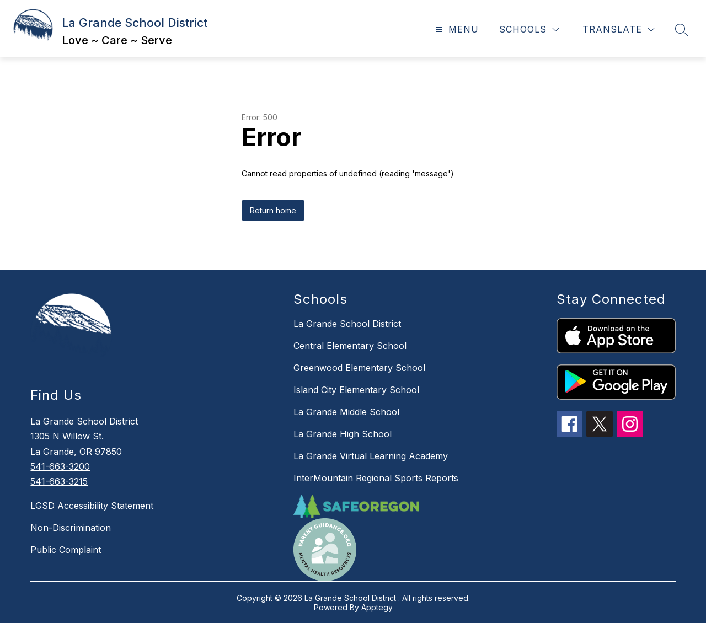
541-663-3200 (60, 466)
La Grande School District (347, 323)
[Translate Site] (618, 29)
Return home (273, 210)
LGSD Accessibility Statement (91, 505)
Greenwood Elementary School (359, 367)
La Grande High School (342, 433)
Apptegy (377, 607)
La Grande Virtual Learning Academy (370, 455)
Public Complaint (65, 549)
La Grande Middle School (346, 411)
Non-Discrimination (70, 527)
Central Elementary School (350, 345)
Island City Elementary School (356, 389)
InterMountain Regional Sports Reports (375, 478)
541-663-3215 (59, 481)
